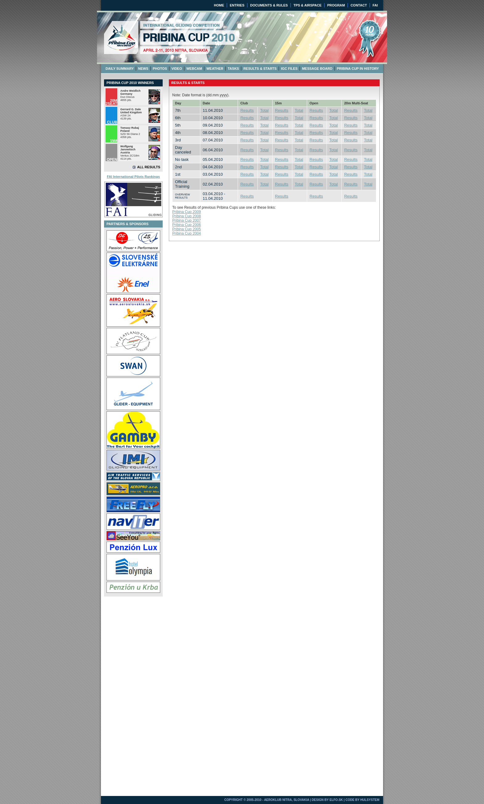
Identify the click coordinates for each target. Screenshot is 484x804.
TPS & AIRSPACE (308, 5)
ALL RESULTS (148, 167)
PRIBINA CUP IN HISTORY (358, 68)
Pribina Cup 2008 (186, 216)
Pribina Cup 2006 (186, 225)
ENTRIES (237, 5)
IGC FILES (289, 68)
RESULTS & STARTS (260, 68)
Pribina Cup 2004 (186, 233)
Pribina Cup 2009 (186, 212)
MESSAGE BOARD (317, 68)
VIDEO (176, 68)
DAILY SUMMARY (120, 68)
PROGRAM (336, 5)
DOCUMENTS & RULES (269, 5)
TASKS (233, 68)
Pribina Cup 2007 (186, 220)
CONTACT (359, 5)
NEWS (143, 68)
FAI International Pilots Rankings (133, 176)
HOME (219, 5)
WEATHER (215, 68)
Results (247, 110)
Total (264, 110)
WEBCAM (194, 68)
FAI (375, 5)
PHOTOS (160, 68)
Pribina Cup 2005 (186, 229)
